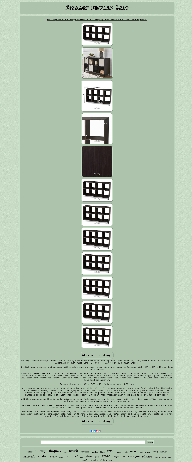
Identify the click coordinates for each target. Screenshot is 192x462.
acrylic (164, 451)
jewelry (53, 456)
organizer (119, 456)
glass (88, 456)
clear (97, 457)
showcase (85, 452)
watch (73, 451)
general (148, 452)
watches (95, 452)
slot (141, 452)
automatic (29, 456)
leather (29, 452)
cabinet (72, 456)
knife (169, 457)
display (55, 450)
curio (164, 457)
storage (41, 451)
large (81, 457)
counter (157, 457)
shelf (155, 451)
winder (41, 456)
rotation (119, 452)
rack (125, 452)
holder (86, 460)
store (106, 456)
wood (134, 451)
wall (110, 460)
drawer (62, 457)
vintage (147, 456)
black (102, 452)
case (110, 450)
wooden (94, 460)
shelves (103, 460)
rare (65, 452)
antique (134, 456)
